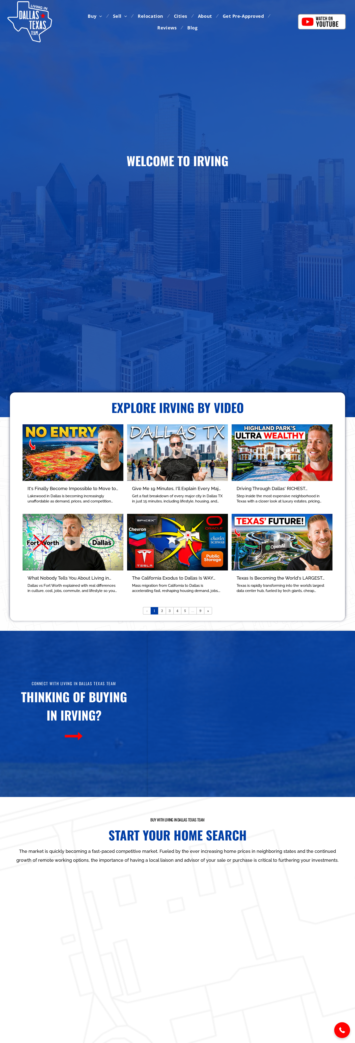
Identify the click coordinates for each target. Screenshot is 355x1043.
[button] (342, 1030)
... (192, 611)
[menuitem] (96, 16)
